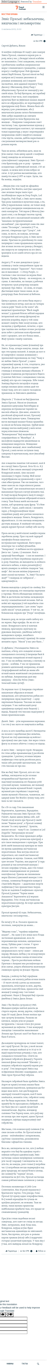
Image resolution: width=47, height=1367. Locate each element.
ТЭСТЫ (25, 1364)
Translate (39, 2)
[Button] (36, 34)
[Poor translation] (9, 1314)
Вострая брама (10, 14)
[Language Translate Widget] (10, 1)
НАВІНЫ (10, 1364)
